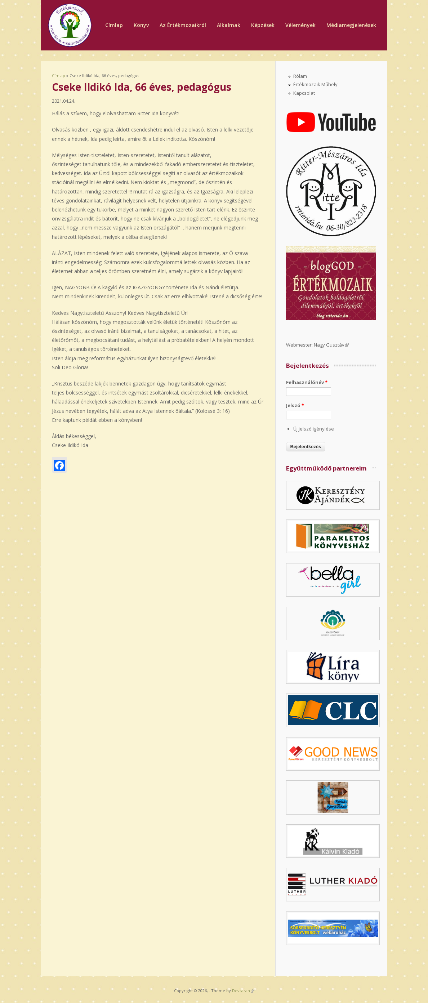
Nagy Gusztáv (331, 345)
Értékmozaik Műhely (315, 84)
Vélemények (300, 25)
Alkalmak (228, 25)
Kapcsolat (304, 93)
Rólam (300, 76)
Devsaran (243, 990)
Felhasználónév (306, 382)
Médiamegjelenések (351, 25)
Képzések (263, 25)
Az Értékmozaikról (183, 25)
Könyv (141, 25)
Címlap (114, 25)
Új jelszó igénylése (313, 428)
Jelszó (295, 405)
